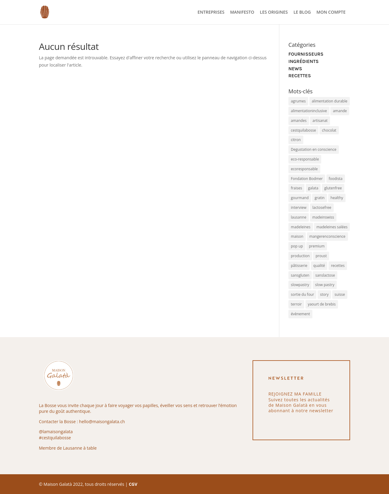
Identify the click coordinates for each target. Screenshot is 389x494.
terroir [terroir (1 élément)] (296, 304)
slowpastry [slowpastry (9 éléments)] (300, 284)
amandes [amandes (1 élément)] (299, 120)
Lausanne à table (80, 448)
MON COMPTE (331, 12)
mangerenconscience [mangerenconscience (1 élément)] (327, 236)
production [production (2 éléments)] (300, 255)
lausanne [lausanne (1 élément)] (298, 217)
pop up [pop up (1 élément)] (297, 246)
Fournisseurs (305, 54)
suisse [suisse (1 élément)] (340, 294)
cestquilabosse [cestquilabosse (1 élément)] (303, 130)
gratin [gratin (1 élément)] (320, 197)
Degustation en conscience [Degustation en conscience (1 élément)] (313, 149)
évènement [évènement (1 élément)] (300, 313)
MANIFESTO (242, 12)
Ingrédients (303, 61)
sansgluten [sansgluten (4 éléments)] (300, 275)
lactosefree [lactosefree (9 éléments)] (321, 207)
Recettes (299, 75)
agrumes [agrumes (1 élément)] (298, 101)
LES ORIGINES (274, 12)
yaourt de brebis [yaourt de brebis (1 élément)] (322, 304)
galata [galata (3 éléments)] (313, 188)
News (295, 68)
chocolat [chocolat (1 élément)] (329, 130)
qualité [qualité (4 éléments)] (319, 265)
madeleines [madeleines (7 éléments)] (300, 227)
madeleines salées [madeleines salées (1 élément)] (331, 227)
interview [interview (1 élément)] (298, 207)
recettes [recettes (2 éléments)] (338, 265)
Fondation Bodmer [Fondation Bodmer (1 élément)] (307, 178)
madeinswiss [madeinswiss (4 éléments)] (323, 217)
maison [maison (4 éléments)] (297, 236)
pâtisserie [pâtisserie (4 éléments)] (299, 265)
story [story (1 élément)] (324, 294)
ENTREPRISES (211, 12)
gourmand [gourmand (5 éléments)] (299, 197)
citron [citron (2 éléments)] (296, 139)
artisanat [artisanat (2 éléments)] (320, 120)
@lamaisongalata (56, 431)
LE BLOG (302, 12)
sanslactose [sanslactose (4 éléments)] (325, 275)
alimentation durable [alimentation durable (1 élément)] (329, 101)
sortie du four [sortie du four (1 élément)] (302, 294)
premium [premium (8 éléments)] (317, 246)
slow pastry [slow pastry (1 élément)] (324, 284)
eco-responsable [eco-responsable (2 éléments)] (305, 159)
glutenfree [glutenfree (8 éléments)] (333, 188)
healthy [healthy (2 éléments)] (337, 197)
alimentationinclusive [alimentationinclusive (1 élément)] (309, 110)
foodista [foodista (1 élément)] (336, 178)
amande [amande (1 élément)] (340, 110)
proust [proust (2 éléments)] (321, 255)
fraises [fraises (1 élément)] (296, 188)
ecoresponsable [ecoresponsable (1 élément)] (304, 168)
